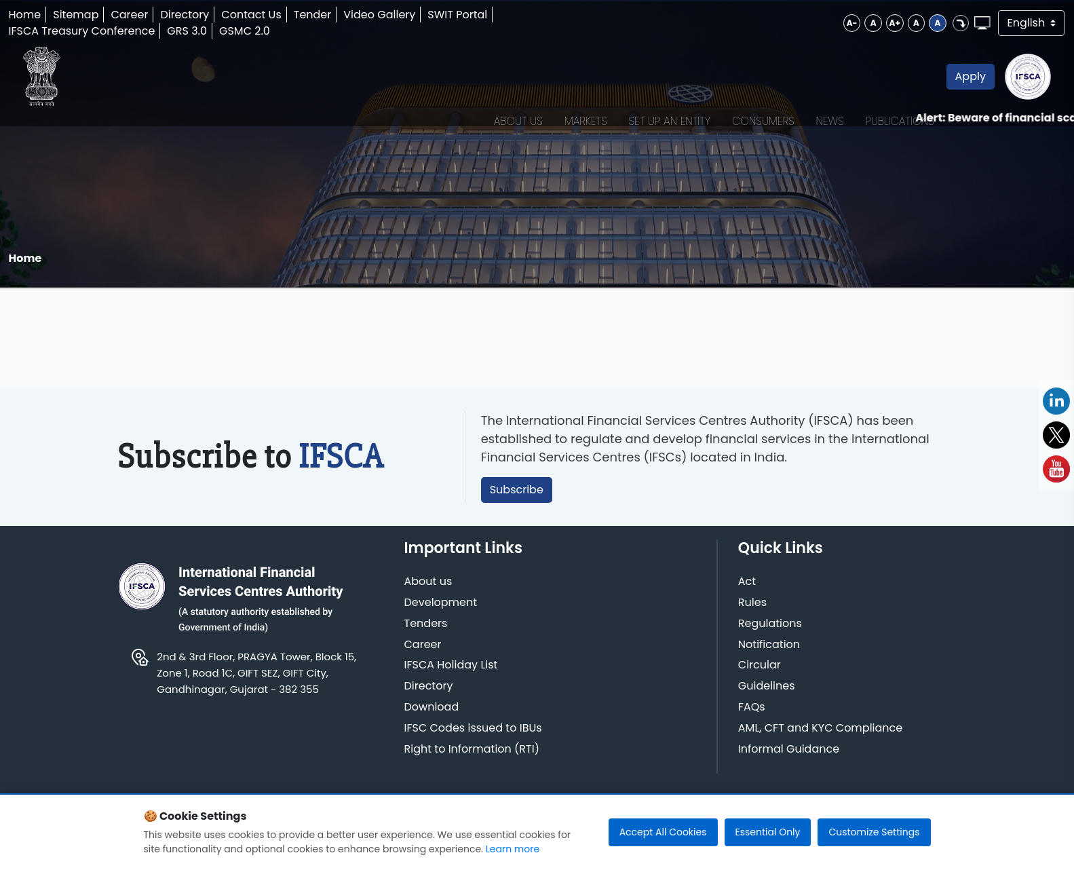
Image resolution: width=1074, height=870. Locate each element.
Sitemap (110, 14)
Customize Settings (873, 832)
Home (59, 14)
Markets (519, 94)
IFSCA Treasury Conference (116, 31)
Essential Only (768, 832)
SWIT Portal (492, 14)
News (764, 94)
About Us (451, 94)
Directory (219, 14)
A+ (816, 23)
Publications (833, 94)
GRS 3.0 (222, 31)
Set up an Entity (603, 94)
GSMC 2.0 (279, 31)
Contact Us (285, 14)
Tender (347, 14)
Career (164, 14)
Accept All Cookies (663, 832)
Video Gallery (414, 14)
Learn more (512, 849)
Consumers (697, 94)
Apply (904, 94)
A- (765, 23)
